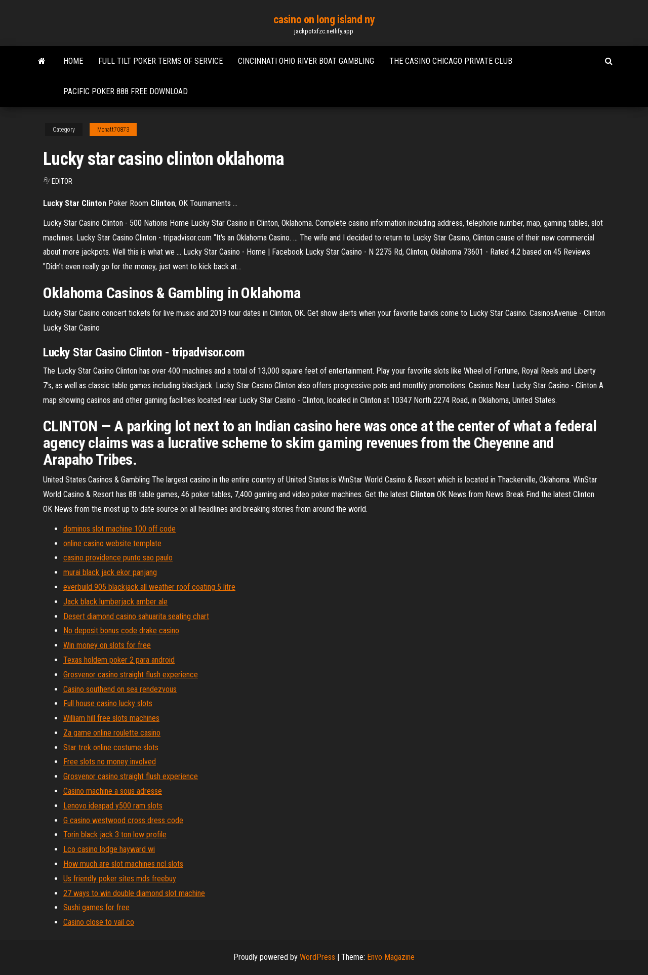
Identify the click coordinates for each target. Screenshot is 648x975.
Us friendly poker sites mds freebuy (119, 878)
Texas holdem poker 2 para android (119, 660)
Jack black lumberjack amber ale (115, 601)
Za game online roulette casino (111, 733)
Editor (62, 181)
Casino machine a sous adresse (112, 791)
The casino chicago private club (450, 61)
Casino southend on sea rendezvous (120, 689)
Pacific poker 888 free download (125, 91)
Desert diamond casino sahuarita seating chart (136, 616)
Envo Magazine (391, 957)
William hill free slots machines (111, 718)
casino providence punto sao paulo (118, 557)
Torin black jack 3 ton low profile (115, 834)
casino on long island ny (324, 19)
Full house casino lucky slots (107, 703)
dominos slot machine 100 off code (119, 529)
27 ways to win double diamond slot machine (134, 893)
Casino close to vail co (98, 922)
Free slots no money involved (109, 761)
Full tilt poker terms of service (160, 61)
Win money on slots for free (107, 645)
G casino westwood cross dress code (123, 820)
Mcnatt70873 (113, 129)
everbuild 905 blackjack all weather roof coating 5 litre (149, 587)
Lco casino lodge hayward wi (109, 849)
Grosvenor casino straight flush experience (130, 674)
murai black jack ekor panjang (110, 572)
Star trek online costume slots (110, 747)
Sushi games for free (96, 907)
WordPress (317, 957)
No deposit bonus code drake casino (121, 630)
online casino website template (112, 543)
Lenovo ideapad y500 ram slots (113, 805)
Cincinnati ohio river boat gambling (306, 61)
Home (73, 61)
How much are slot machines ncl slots (123, 864)
